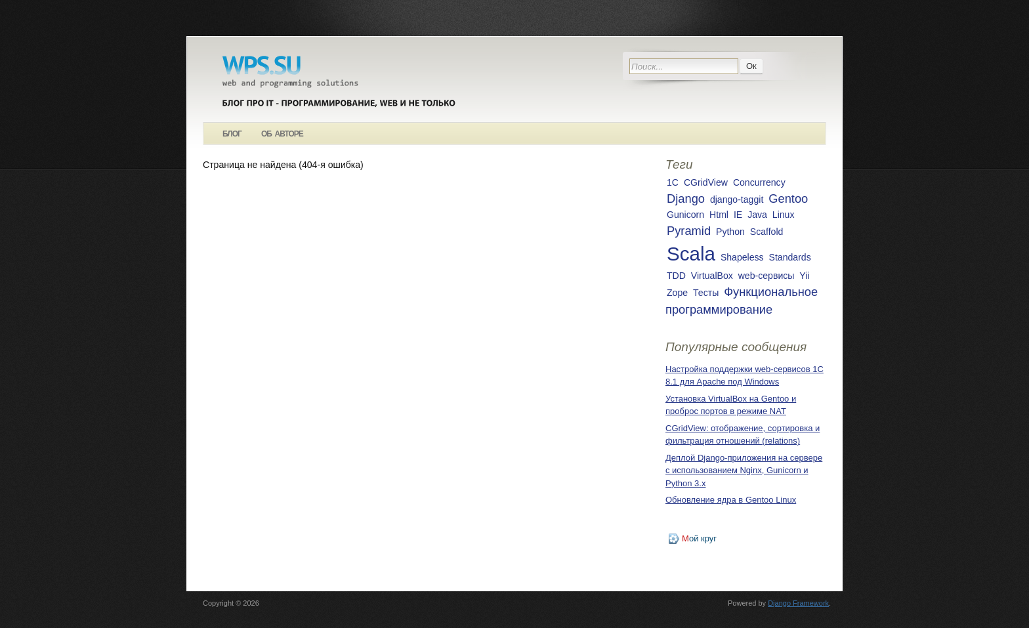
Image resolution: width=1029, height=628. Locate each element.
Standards (790, 257)
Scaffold (767, 231)
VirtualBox (712, 275)
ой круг (699, 538)
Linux (783, 214)
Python (730, 231)
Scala (691, 253)
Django (686, 198)
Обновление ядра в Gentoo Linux (730, 500)
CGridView (706, 182)
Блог (232, 133)
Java (757, 214)
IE (738, 214)
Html (718, 214)
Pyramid (689, 231)
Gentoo (788, 198)
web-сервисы (766, 275)
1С (673, 182)
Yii (804, 275)
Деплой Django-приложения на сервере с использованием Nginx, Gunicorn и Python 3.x (743, 470)
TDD (676, 275)
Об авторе (282, 133)
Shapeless (742, 257)
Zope (677, 292)
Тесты (706, 292)
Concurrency (759, 182)
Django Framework (798, 603)
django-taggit (736, 199)
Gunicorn (685, 214)
